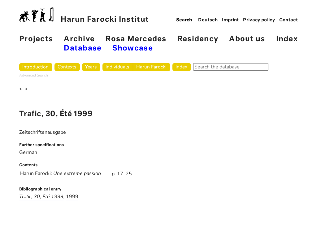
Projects (36, 39)
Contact (288, 20)
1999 (72, 196)
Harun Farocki (151, 66)
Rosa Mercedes (136, 39)
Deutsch (208, 20)
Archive (79, 39)
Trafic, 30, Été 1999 (56, 114)
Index (287, 39)
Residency (197, 39)
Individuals (117, 66)
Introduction (35, 66)
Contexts (67, 66)
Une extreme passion (77, 173)
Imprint (230, 20)
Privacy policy (259, 20)
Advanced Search (33, 75)
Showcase (132, 48)
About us (247, 39)
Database (83, 48)
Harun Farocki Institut (84, 15)
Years (91, 66)
